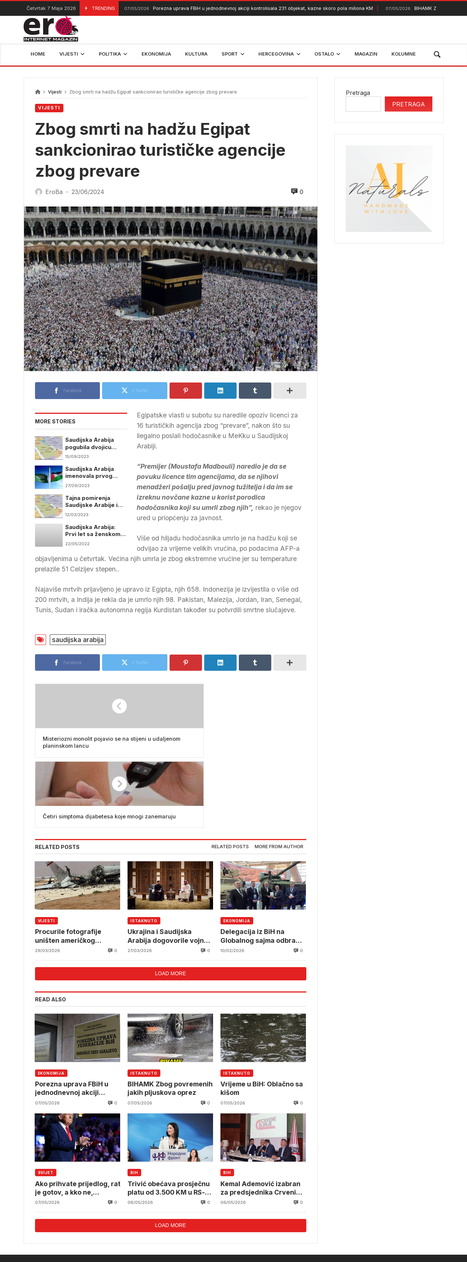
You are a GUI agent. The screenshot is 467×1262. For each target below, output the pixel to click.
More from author (279, 777)
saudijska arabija (78, 640)
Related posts (230, 777)
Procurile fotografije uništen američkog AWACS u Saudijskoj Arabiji (70, 868)
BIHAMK (321, 1211)
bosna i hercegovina (375, 1211)
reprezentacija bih (270, 1211)
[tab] (230, 778)
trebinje (428, 1211)
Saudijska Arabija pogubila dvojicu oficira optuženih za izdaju (94, 444)
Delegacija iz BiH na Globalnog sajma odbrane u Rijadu (253, 868)
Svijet (45, 1106)
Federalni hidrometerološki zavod (184, 1211)
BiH (134, 1106)
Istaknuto (143, 851)
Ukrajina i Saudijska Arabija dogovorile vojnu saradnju (169, 868)
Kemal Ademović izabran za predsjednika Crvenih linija (262, 1122)
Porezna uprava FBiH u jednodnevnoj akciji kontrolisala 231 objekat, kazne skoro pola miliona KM (247, 9)
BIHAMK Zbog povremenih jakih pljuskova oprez (157, 1021)
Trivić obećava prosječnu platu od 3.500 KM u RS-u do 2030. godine (170, 1122)
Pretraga (358, 92)
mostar (113, 1211)
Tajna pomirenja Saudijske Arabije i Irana (91, 503)
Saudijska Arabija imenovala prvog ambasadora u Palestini (89, 473)
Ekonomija (236, 851)
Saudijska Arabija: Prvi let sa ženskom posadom (93, 532)
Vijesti (55, 92)
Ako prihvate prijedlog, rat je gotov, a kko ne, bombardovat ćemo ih (73, 1122)
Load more (170, 906)
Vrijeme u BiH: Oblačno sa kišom (259, 1020)
